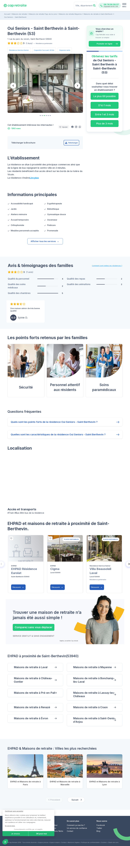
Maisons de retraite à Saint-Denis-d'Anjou (94, 720)
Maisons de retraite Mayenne (70, 14)
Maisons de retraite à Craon (90, 707)
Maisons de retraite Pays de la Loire (43, 14)
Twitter (99, 828)
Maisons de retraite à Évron (31, 718)
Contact (70, 831)
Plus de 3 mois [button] (104, 123)
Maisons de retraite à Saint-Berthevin (98, 14)
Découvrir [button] (18, 587)
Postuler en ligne (104, 44)
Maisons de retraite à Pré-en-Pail (34, 692)
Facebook (101, 825)
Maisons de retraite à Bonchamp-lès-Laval (94, 680)
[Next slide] (77, 86)
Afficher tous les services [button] (45, 241)
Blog (98, 831)
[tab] (40, 115)
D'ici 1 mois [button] (104, 105)
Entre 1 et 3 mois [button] (104, 114)
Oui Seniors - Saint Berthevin (15, 17)
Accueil (7, 14)
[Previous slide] (13, 86)
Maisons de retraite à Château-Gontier (33, 680)
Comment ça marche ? (76, 825)
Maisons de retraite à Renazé (32, 707)
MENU (124, 6)
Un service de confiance (77, 828)
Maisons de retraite (19, 14)
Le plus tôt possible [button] (104, 96)
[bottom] (11, 538)
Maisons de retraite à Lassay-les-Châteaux (94, 694)
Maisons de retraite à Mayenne (92, 667)
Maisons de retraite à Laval (30, 667)
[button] (72, 127)
